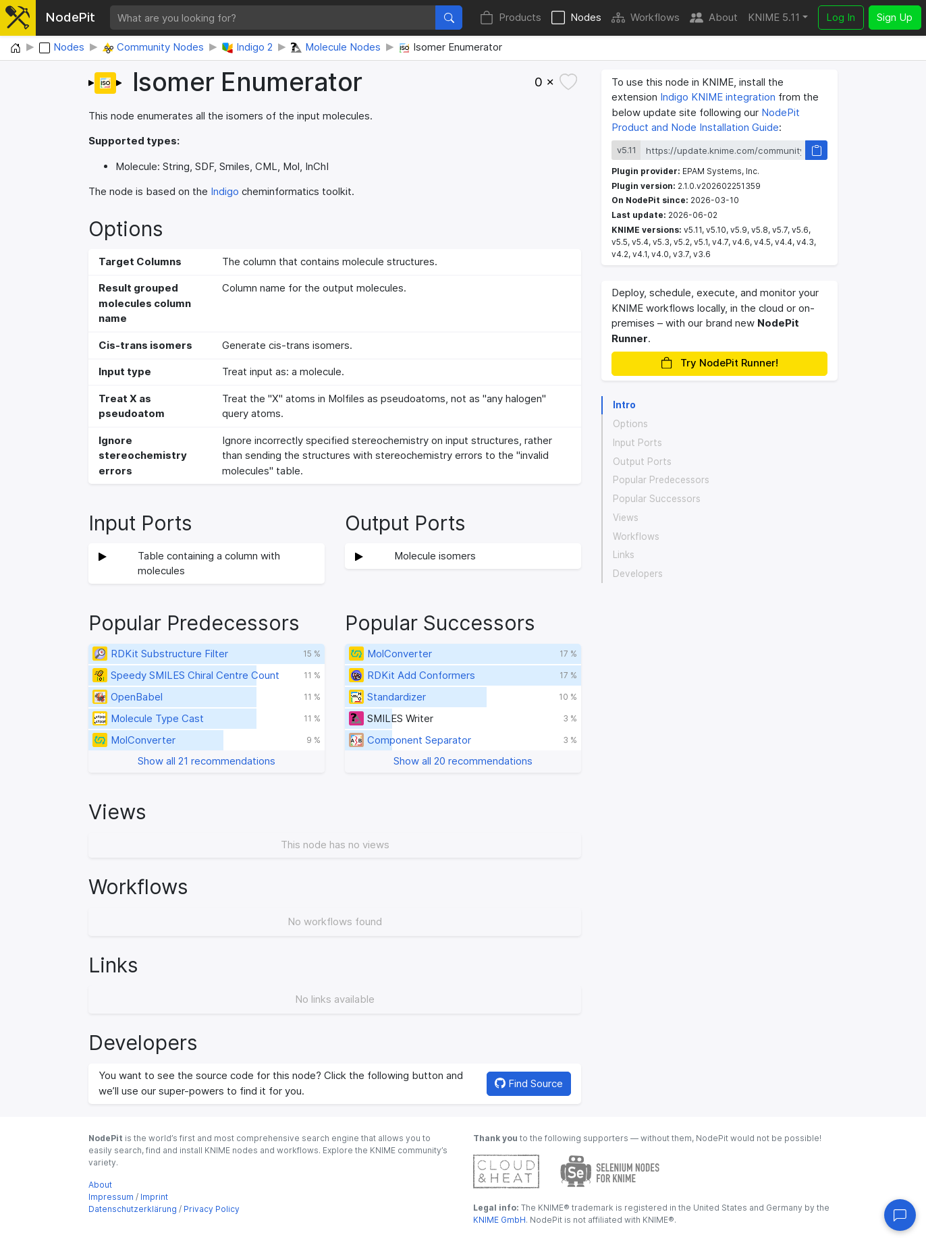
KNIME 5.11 (774, 17)
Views (625, 517)
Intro (624, 404)
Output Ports (642, 461)
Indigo (225, 191)
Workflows (645, 18)
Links (623, 554)
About (714, 18)
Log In (840, 17)
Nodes (576, 18)
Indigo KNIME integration (717, 96)
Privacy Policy (212, 1209)
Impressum (111, 1197)
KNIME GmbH (499, 1220)
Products (510, 18)
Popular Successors (657, 498)
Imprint (154, 1197)
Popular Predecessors (661, 479)
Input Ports (637, 442)
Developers (638, 573)
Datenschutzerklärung (132, 1209)
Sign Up (895, 17)
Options (630, 423)
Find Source (529, 1083)
